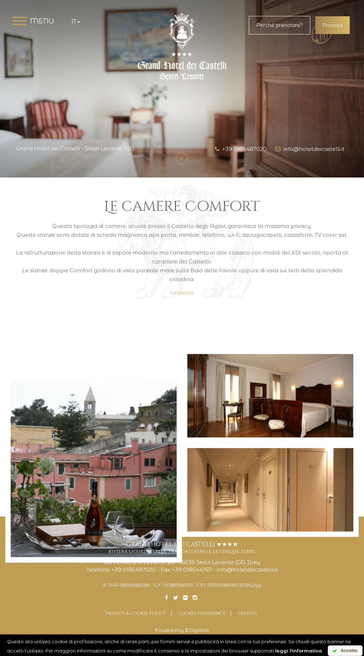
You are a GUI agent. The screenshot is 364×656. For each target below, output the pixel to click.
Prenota (332, 25)
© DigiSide (197, 630)
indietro (182, 292)
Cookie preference (201, 613)
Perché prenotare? (279, 25)
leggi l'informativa (298, 651)
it (75, 21)
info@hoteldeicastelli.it (309, 149)
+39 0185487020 (241, 149)
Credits (247, 613)
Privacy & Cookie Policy (135, 613)
